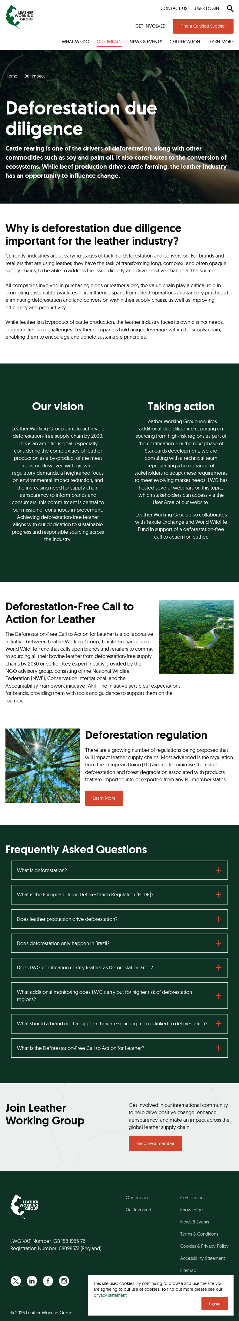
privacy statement (110, 1295)
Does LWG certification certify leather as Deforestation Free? (85, 967)
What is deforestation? (42, 870)
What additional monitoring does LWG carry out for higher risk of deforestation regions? (104, 995)
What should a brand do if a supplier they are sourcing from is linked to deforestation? (112, 1023)
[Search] (230, 8)
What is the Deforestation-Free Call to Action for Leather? (80, 1048)
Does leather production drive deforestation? (67, 919)
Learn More (104, 798)
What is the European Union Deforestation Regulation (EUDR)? (85, 894)
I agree (214, 1303)
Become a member (155, 1143)
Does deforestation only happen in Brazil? (63, 943)
